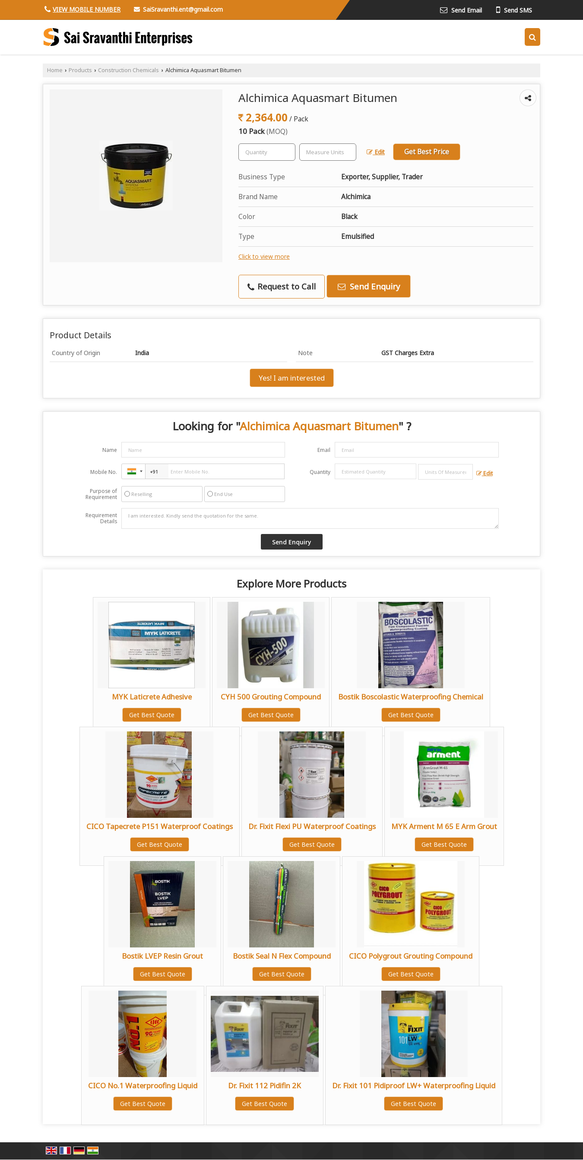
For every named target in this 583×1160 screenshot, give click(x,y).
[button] (86, 9)
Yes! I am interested (292, 378)
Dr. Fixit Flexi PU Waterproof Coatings (312, 826)
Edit (376, 152)
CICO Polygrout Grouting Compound (410, 956)
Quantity (320, 472)
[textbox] (327, 152)
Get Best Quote (151, 715)
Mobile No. (103, 472)
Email (323, 450)
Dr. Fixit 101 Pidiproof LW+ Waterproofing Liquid (413, 1085)
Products (80, 70)
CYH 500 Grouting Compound (271, 697)
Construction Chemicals (128, 70)
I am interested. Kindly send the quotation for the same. (310, 518)
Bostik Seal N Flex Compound (282, 956)
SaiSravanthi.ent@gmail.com (183, 9)
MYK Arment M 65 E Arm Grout (444, 826)
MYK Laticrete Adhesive (152, 697)
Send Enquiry (369, 286)
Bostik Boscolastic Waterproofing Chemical (410, 697)
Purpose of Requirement (101, 494)
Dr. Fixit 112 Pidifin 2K (264, 1085)
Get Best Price (426, 151)
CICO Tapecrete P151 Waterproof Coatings (159, 826)
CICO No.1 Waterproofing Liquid (142, 1085)
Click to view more (264, 256)
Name (109, 450)
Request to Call (281, 286)
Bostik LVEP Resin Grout (162, 956)
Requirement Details (101, 518)
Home (55, 70)
